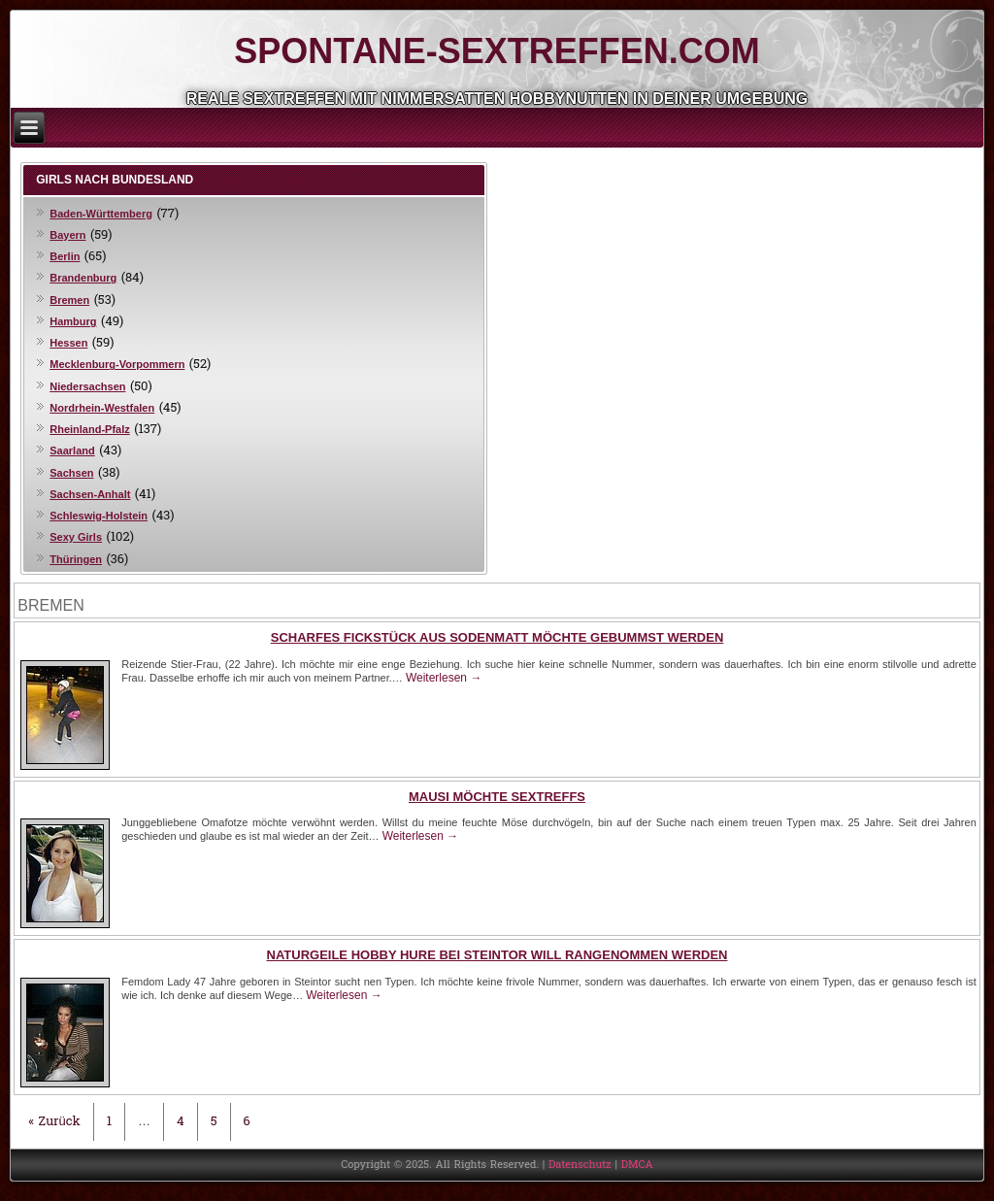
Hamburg (73, 321)
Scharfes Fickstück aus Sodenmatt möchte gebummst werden (497, 637)
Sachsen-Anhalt (90, 494)
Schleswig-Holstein (99, 515)
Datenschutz (580, 1165)
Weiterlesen (443, 677)
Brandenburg (83, 278)
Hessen (68, 343)
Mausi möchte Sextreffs (497, 796)
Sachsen (71, 473)
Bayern (67, 235)
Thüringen (76, 559)
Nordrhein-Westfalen (102, 408)
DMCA (637, 1165)
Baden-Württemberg (101, 213)
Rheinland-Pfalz (90, 429)
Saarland (72, 450)
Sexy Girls (76, 537)
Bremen (69, 300)
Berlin (65, 256)
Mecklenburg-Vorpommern (117, 364)
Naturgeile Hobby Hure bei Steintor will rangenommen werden (497, 955)
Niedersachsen (87, 386)
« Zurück (54, 1122)
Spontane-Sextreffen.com (496, 51)
